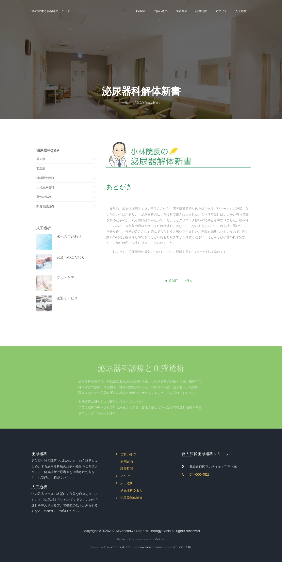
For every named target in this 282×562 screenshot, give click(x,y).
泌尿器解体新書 (129, 498)
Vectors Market (120, 547)
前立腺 (66, 172)
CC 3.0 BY (185, 547)
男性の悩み (66, 200)
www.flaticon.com (149, 547)
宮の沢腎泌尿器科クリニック (50, 11)
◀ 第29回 (171, 282)
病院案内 (182, 11)
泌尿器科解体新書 (146, 103)
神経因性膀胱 (66, 181)
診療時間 (201, 11)
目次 (189, 282)
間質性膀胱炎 (66, 210)
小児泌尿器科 (66, 191)
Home (140, 11)
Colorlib (160, 539)
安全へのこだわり (71, 261)
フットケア (65, 282)
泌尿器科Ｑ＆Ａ (129, 490)
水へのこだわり (69, 241)
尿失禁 (66, 162)
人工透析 (241, 11)
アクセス (221, 11)
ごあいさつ (160, 11)
